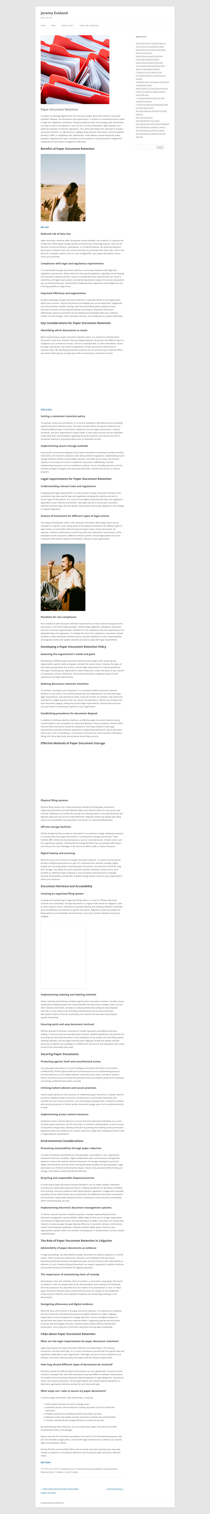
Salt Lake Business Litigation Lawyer (150, 130)
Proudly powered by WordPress (52, 1502)
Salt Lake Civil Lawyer (144, 117)
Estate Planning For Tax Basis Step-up (151, 43)
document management (93, 1468)
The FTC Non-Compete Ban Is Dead (150, 46)
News (53, 25)
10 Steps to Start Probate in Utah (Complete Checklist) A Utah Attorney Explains (151, 75)
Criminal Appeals (115, 1489)
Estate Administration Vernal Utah (149, 62)
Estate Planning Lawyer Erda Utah (149, 56)
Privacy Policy (67, 25)
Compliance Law (66, 1468)
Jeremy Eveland (54, 12)
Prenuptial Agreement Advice (147, 59)
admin (75, 1472)
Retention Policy (47, 1472)
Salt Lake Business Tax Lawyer (148, 120)
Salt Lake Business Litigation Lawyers (150, 127)
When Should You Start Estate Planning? (152, 88)
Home (43, 25)
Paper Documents (110, 1468)
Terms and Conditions (89, 25)
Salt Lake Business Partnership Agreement (152, 124)
